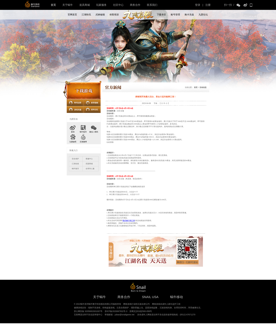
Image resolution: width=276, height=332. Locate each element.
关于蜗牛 (67, 4)
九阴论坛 (203, 14)
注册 (208, 4)
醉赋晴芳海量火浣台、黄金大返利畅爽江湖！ (155, 96)
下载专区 (161, 14)
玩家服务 (101, 4)
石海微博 (83, 142)
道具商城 (84, 4)
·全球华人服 (89, 169)
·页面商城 (89, 164)
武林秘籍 (100, 14)
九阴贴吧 (72, 142)
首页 (53, 4)
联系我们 (152, 4)
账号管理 (175, 14)
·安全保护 (75, 159)
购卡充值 (189, 14)
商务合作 (135, 4)
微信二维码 (93, 128)
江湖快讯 (86, 14)
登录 (197, 4)
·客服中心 (89, 159)
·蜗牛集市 (75, 169)
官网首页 (72, 14)
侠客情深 (114, 14)
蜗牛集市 (83, 132)
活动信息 (203, 87)
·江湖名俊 (75, 164)
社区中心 (118, 4)
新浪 (73, 132)
